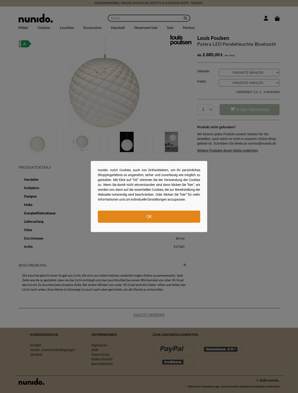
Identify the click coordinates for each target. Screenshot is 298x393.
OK (149, 216)
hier (190, 185)
